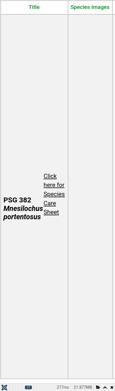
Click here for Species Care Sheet (54, 194)
